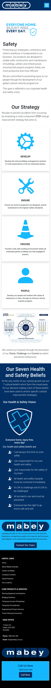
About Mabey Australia (10, 567)
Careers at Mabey (8, 571)
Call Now (25, 674)
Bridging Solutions (8, 597)
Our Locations (7, 582)
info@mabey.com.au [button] (12, 640)
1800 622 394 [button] (10, 636)
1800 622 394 (25, 669)
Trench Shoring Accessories (12, 613)
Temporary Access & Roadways (13, 601)
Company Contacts (9, 575)
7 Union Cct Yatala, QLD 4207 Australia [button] (9, 627)
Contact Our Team (25, 545)
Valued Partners (7, 578)
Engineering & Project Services (13, 609)
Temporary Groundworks (11, 605)
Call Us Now (25, 665)
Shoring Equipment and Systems (13, 593)
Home (4, 563)
